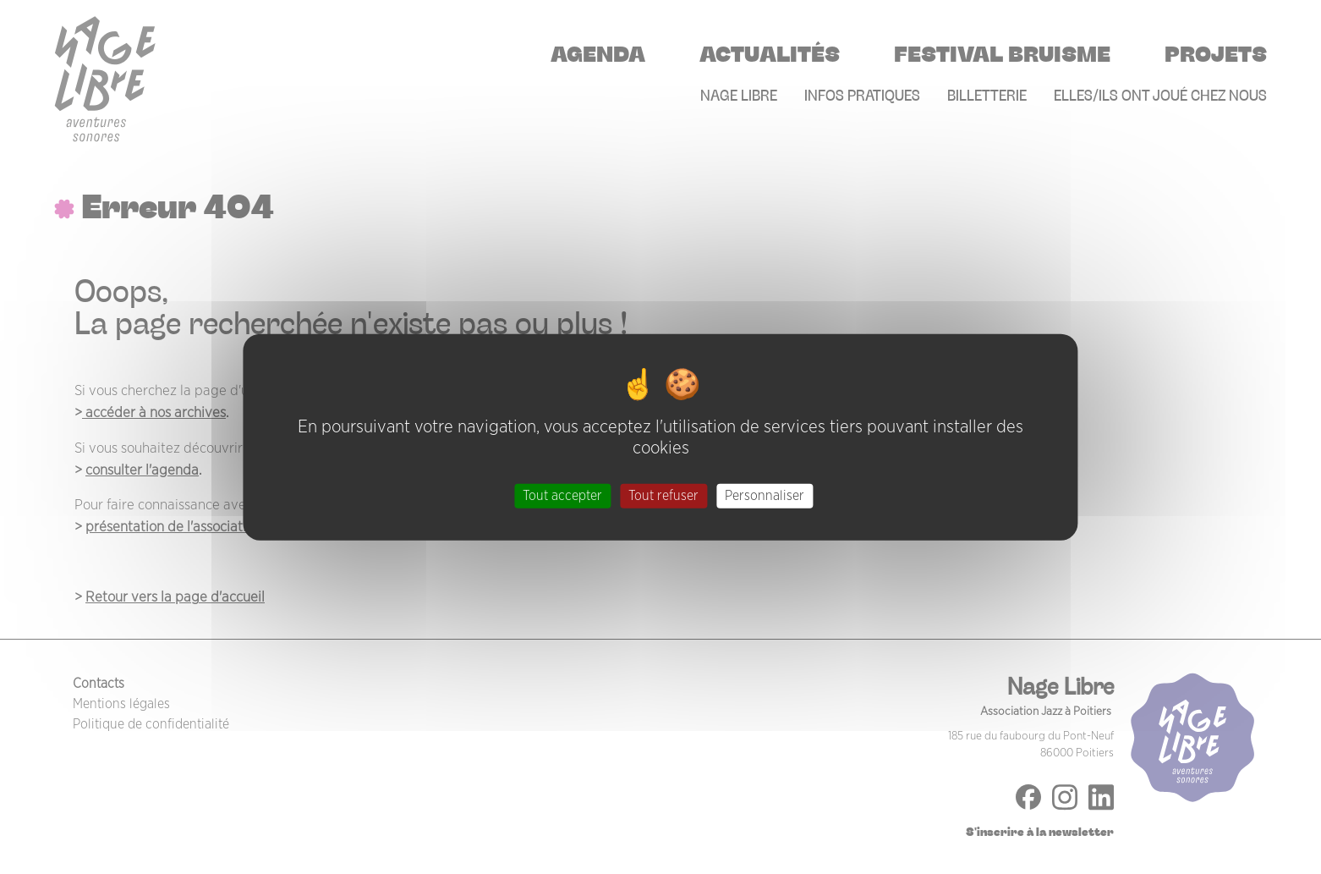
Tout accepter (562, 496)
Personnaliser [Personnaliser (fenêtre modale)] (764, 496)
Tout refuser (663, 496)
